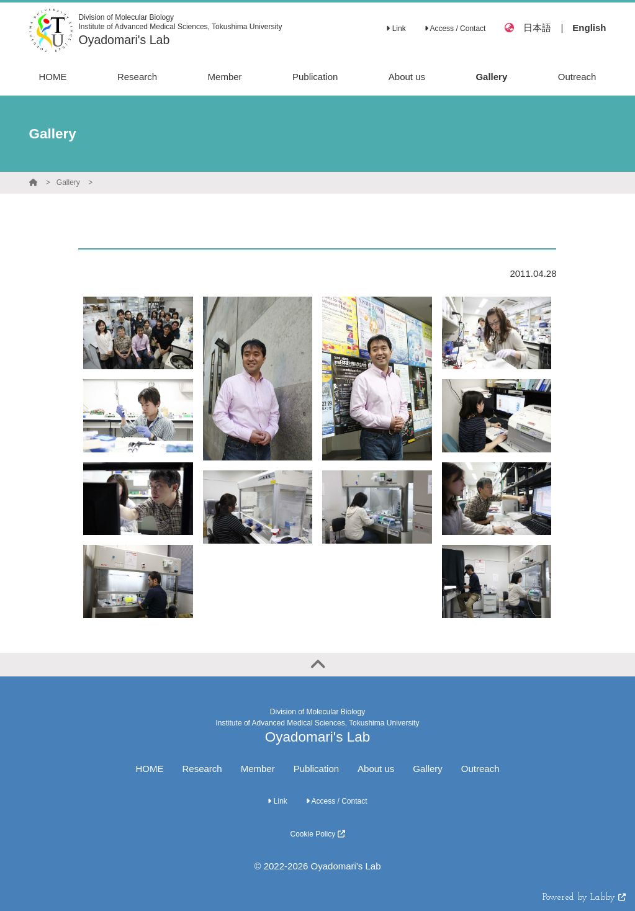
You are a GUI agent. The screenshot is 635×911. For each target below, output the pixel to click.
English (589, 27)
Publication (316, 768)
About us (376, 768)
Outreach (480, 768)
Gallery (68, 182)
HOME (149, 768)
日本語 (537, 27)
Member (258, 768)
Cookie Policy (317, 834)
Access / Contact (455, 28)
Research (202, 768)
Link (395, 28)
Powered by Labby (584, 897)
